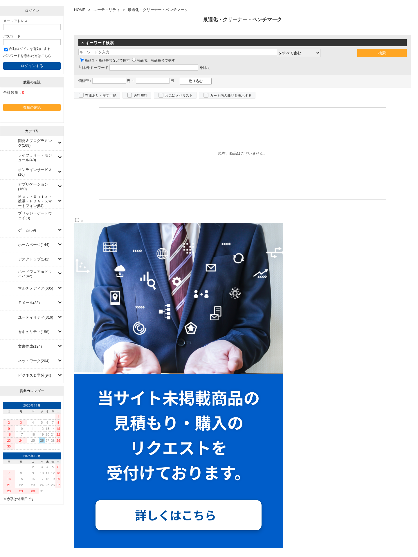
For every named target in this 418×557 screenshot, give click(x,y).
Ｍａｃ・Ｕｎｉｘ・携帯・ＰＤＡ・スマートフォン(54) (35, 201)
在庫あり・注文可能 (100, 96)
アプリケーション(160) (33, 186)
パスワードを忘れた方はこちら (27, 56)
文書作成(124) (30, 346)
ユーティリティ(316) (35, 317)
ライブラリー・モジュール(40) (35, 157)
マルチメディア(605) (35, 288)
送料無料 (140, 96)
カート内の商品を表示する (231, 96)
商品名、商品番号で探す (153, 60)
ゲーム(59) (27, 230)
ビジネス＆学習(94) (34, 375)
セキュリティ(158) (33, 332)
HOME (79, 10)
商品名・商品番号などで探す (105, 60)
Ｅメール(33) (29, 303)
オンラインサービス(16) (35, 172)
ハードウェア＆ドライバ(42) (35, 273)
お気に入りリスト (179, 96)
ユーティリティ (106, 10)
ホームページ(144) (33, 244)
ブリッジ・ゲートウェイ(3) (35, 215)
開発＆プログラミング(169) (35, 143)
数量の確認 (32, 107)
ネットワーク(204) (33, 361)
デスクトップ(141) (33, 259)
